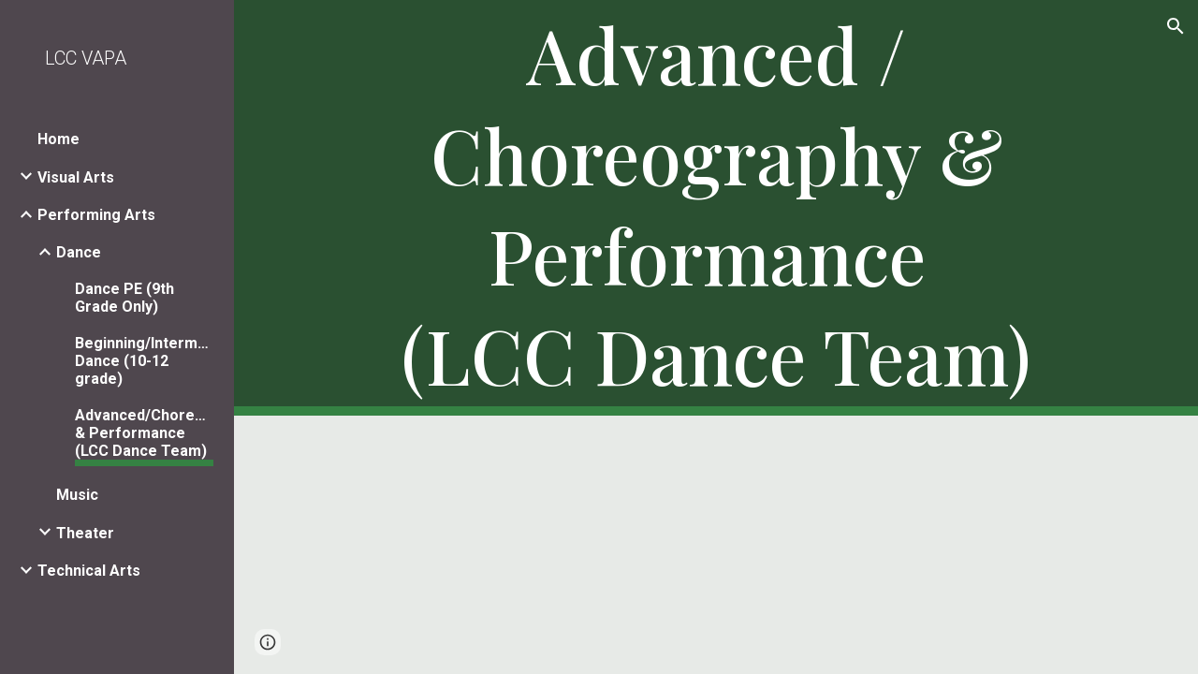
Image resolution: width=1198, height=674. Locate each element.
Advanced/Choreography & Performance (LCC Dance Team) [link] (144, 433)
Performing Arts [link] (96, 215)
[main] (716, 208)
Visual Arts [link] (75, 177)
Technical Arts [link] (88, 570)
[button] (1175, 26)
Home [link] (58, 139)
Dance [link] (78, 252)
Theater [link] (85, 533)
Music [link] (77, 495)
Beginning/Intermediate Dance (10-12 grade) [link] (144, 361)
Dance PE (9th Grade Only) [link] (124, 297)
